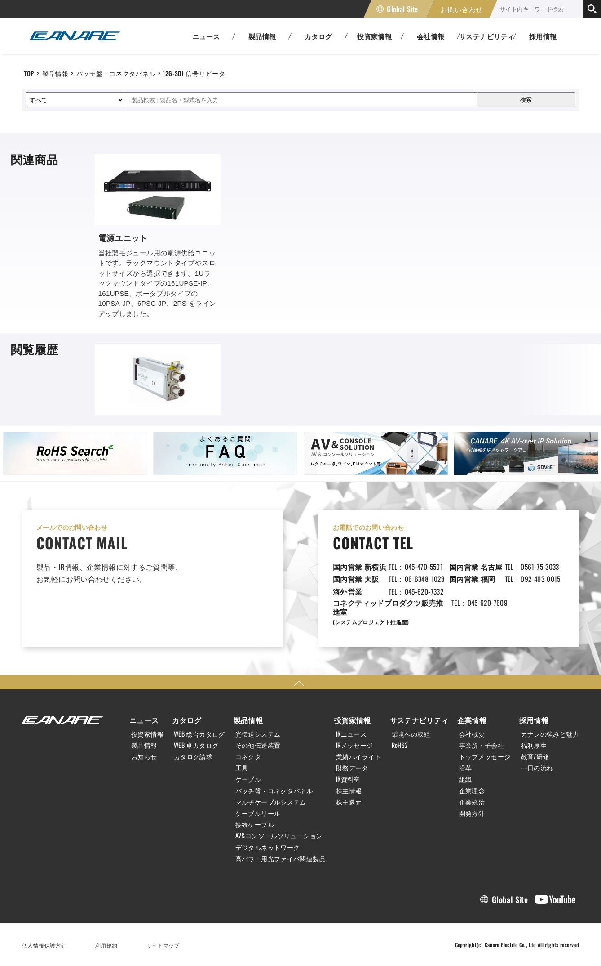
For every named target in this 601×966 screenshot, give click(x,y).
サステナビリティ (419, 720)
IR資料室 (348, 779)
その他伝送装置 (258, 745)
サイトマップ (163, 945)
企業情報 (472, 720)
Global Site (402, 9)
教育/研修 (535, 756)
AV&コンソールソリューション (279, 835)
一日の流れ (537, 768)
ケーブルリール (258, 813)
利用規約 (106, 945)
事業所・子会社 (481, 745)
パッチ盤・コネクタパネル (115, 73)
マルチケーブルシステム (270, 802)
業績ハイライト (358, 756)
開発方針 (472, 813)
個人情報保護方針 (44, 945)
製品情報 (55, 73)
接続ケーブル (254, 824)
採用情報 (543, 36)
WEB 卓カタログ (196, 745)
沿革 (465, 768)
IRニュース (351, 734)
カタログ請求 (193, 756)
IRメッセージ (354, 745)
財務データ (352, 768)
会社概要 (472, 734)
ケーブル (248, 779)
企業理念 (472, 790)
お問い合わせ (462, 9)
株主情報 (349, 790)
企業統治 (472, 802)
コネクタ (248, 756)
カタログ (187, 720)
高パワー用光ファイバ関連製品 (280, 858)
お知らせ (144, 756)
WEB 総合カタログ (199, 734)
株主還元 (349, 802)
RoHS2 (400, 745)
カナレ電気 (75, 36)
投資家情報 (147, 734)
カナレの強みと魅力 (550, 734)
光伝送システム (258, 734)
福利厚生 (534, 745)
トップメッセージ (485, 756)
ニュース (144, 720)
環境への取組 (411, 734)
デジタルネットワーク (267, 847)
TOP (29, 73)
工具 (241, 768)
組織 (465, 779)
